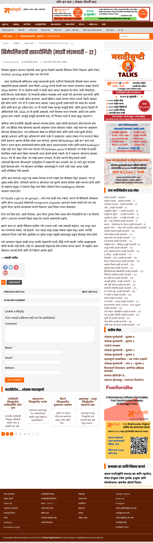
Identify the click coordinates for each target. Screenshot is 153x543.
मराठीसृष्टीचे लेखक (47, 494)
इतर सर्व (120, 30)
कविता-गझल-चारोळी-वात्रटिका (92, 30)
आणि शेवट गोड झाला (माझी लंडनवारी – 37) (122, 324)
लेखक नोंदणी (70, 24)
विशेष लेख (21, 30)
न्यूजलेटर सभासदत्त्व (11, 508)
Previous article (14, 291)
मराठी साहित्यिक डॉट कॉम (125, 518)
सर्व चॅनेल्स (26, 24)
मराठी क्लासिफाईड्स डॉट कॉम (126, 508)
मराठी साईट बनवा (47, 508)
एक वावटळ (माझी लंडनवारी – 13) (118, 241)
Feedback (8, 522)
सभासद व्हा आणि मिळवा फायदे (126, 466)
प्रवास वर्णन (47, 62)
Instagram (120, 503)
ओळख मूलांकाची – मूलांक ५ (119, 350)
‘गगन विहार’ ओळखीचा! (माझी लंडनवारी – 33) (122, 311)
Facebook (120, 498)
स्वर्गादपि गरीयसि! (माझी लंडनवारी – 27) (120, 288)
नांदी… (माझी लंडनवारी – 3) (115, 207)
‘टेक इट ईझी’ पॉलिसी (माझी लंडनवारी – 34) (121, 314)
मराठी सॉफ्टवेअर (47, 522)
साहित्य (16, 43)
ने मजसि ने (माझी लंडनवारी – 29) (117, 294)
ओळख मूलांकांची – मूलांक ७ (119, 336)
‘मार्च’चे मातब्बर (112, 345)
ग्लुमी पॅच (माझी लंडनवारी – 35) (117, 318)
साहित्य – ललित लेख (72, 30)
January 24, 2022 (12, 62)
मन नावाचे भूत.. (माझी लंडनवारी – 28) (119, 291)
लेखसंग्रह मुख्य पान (8, 30)
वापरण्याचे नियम (9, 513)
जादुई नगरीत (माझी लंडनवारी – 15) (118, 247)
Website (9, 368)
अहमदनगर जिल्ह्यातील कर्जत (38, 400)
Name (9, 347)
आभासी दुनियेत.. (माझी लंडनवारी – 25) (120, 281)
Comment (11, 323)
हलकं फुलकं (109, 30)
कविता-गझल (82, 518)
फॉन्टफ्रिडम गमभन (122, 527)
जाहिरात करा (93, 24)
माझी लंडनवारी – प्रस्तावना (114, 197)
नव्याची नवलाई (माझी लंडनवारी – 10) (119, 231)
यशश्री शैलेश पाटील (31, 62)
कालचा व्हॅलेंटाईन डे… (115, 375)
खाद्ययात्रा (81, 508)
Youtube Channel (123, 494)
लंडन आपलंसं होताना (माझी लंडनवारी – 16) (121, 251)
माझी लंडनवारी (14, 282)
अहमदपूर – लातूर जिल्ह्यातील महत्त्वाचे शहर (88, 401)
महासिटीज (82, 503)
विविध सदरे (57, 30)
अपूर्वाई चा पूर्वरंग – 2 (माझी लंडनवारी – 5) (121, 214)
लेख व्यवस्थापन (56, 24)
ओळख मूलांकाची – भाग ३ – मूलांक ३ (124, 363)
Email (9, 357)
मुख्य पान (5, 24)
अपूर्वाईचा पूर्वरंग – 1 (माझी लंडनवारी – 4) (121, 210)
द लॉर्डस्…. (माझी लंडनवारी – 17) (117, 254)
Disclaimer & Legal (12, 527)
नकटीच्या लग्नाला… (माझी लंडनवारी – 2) (120, 204)
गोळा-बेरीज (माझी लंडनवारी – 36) (118, 321)
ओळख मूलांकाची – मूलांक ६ (119, 341)
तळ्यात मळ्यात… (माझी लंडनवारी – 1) (119, 200)
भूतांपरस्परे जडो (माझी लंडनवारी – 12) (119, 237)
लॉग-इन (81, 24)
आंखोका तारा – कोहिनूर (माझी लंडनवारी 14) (122, 244)
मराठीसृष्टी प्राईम (121, 522)
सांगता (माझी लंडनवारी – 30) (116, 298)
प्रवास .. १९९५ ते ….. (48, 503)
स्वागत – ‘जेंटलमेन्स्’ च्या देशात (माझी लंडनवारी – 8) (125, 224)
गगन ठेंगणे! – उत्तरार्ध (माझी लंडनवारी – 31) (121, 301)
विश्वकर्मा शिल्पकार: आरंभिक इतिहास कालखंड (124, 369)
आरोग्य (80, 513)
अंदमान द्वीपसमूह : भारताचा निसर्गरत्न (124, 380)
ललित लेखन (56, 62)
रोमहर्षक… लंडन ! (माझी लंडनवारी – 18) (120, 257)
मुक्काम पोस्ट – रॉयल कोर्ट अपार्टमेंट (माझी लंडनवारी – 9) (127, 227)
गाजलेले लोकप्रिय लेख (49, 518)
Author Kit (8, 503)
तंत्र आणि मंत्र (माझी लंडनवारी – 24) (118, 278)
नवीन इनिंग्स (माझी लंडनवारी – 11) (118, 234)
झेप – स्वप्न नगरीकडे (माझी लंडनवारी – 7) (120, 220)
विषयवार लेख (45, 30)
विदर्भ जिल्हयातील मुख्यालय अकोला (63, 401)
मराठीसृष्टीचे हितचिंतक (48, 498)
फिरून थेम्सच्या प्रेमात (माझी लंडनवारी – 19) (122, 261)
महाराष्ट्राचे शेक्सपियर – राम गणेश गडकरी (125, 359)
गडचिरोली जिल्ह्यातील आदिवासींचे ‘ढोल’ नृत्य (13, 403)
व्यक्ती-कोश (82, 498)
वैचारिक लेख (33, 30)
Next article (89, 291)
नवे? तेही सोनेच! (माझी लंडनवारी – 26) (119, 284)
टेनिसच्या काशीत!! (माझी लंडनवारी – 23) (120, 274)
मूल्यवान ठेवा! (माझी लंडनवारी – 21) (118, 267)
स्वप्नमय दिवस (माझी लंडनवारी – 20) (119, 264)
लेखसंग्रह (16, 24)
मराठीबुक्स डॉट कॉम (123, 513)
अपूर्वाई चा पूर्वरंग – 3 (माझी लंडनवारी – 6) (121, 217)
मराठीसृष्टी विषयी (40, 24)
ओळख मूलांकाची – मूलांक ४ (119, 354)
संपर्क (103, 24)
